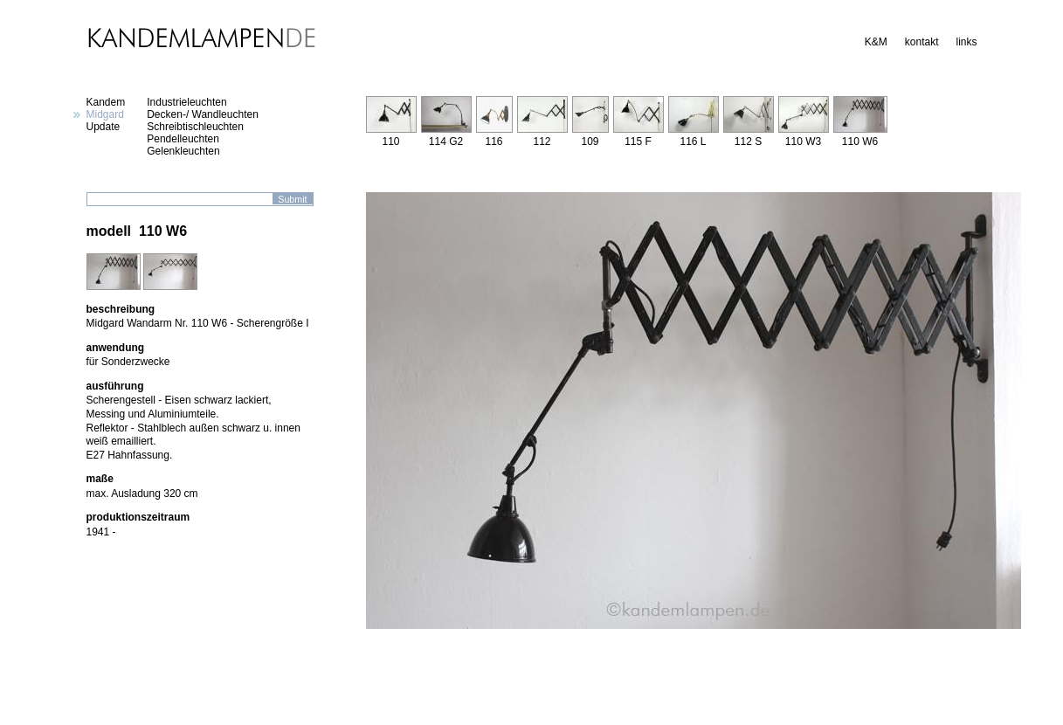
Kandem (106, 102)
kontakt (922, 42)
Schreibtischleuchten (195, 127)
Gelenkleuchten (183, 151)
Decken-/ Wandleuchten (203, 114)
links (966, 42)
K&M (876, 42)
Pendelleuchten (183, 139)
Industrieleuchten (186, 102)
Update (103, 127)
